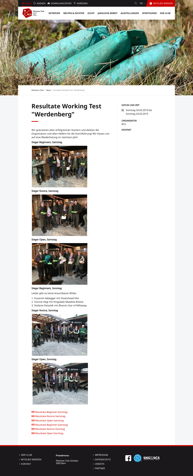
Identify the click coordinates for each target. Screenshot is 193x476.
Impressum (101, 455)
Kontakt (126, 129)
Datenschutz (103, 459)
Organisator (129, 120)
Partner (100, 468)
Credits (99, 464)
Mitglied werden (31, 459)
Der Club (26, 455)
